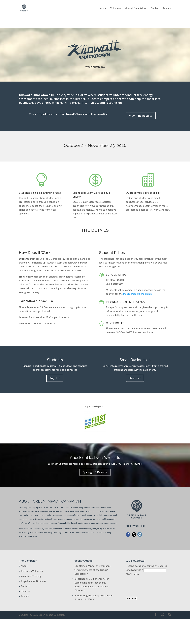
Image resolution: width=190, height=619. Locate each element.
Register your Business (33, 581)
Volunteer (115, 8)
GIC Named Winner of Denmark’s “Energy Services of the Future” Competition (92, 569)
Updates (25, 591)
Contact (155, 8)
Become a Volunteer (32, 571)
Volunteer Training (31, 576)
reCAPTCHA (132, 573)
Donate (167, 8)
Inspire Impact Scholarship (137, 293)
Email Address (135, 570)
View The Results (140, 116)
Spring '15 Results (95, 472)
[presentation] (137, 586)
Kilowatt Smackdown (136, 8)
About (103, 8)
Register (135, 378)
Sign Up (55, 378)
